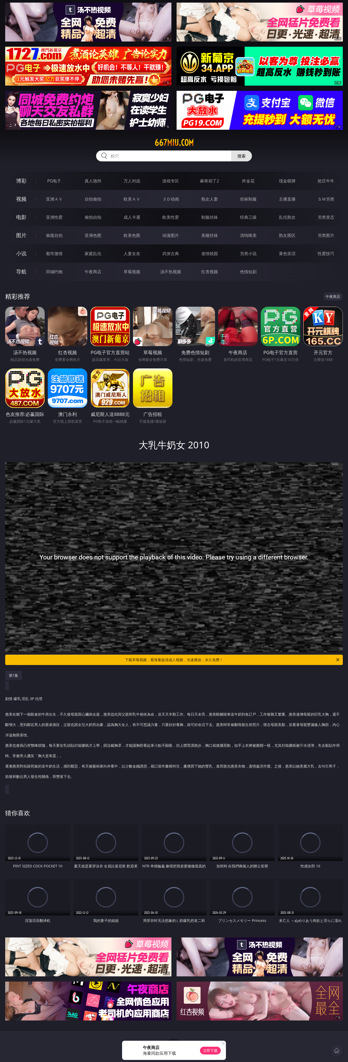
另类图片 (326, 235)
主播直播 (287, 199)
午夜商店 (93, 272)
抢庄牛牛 (326, 181)
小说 (21, 253)
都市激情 (54, 253)
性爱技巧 (326, 253)
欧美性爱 (170, 217)
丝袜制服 (248, 199)
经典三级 (248, 217)
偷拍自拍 (93, 217)
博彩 (21, 180)
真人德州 (93, 181)
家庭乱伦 (93, 253)
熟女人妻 (209, 199)
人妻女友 (132, 253)
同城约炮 (54, 272)
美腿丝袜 (209, 235)
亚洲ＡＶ (54, 199)
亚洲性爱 (54, 217)
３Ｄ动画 (170, 199)
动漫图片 (170, 235)
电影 (21, 217)
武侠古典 (170, 253)
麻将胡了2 (209, 181)
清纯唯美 (248, 235)
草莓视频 (132, 272)
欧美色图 (132, 235)
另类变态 (326, 217)
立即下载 (210, 1050)
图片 (21, 235)
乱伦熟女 (287, 217)
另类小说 (248, 253)
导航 (21, 271)
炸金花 (248, 181)
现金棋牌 (287, 181)
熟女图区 (287, 235)
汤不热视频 (170, 272)
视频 (21, 198)
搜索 (241, 156)
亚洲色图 (93, 235)
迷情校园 (209, 253)
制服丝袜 (209, 217)
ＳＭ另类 (326, 199)
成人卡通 (132, 217)
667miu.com (174, 143)
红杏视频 (209, 272)
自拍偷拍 (93, 199)
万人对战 (132, 181)
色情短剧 (248, 272)
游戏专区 (170, 181)
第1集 (13, 675)
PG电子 (54, 181)
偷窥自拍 (54, 235)
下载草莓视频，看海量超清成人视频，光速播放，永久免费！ (232, 660)
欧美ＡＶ (132, 199)
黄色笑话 (287, 253)
